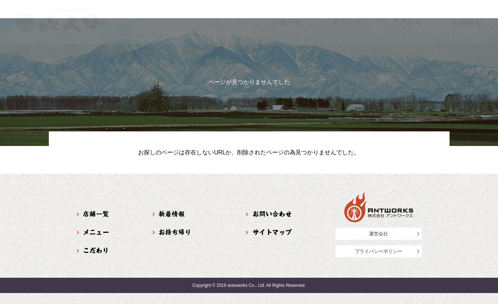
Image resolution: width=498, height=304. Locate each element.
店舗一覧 (286, 23)
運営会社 (378, 233)
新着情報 (466, 23)
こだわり (406, 23)
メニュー (346, 23)
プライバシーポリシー (378, 251)
